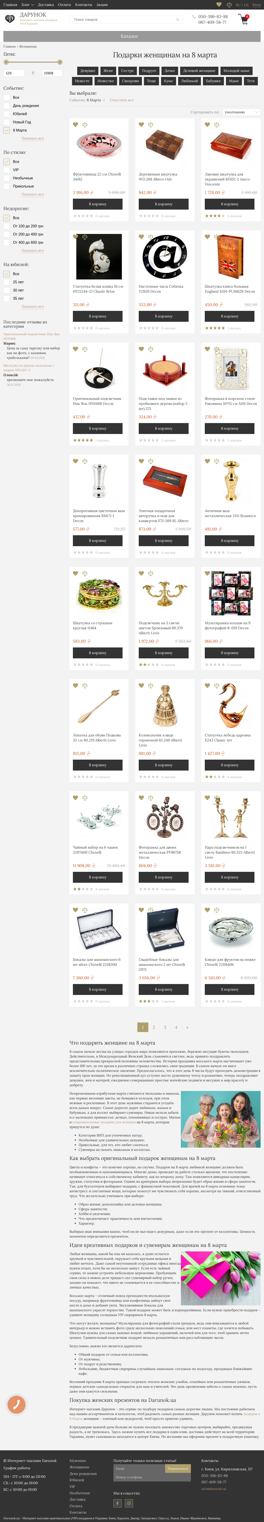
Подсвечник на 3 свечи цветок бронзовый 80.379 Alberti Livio (161, 627)
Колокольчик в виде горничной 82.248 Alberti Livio (160, 739)
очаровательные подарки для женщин (104, 1121)
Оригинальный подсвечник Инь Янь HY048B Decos (97, 400)
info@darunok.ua (213, 1488)
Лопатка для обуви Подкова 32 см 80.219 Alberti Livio (97, 736)
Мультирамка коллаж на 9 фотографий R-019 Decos (227, 624)
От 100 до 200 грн (28, 225)
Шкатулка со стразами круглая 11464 (92, 624)
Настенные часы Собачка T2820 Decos (161, 288)
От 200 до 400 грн (28, 233)
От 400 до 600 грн (28, 242)
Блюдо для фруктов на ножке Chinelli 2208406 (230, 961)
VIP (16, 169)
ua (246, 5)
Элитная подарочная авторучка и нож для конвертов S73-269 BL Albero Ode (163, 515)
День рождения (26, 105)
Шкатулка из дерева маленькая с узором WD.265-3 (28, 367)
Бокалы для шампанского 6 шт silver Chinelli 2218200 (96, 961)
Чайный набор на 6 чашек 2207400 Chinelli (95, 849)
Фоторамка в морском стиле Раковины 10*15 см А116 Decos (231, 400)
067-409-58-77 (209, 21)
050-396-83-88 (207, 16)
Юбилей (20, 113)
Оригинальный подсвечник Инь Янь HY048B (31, 335)
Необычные (23, 177)
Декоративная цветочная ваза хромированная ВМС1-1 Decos (99, 514)
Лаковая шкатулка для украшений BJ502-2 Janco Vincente (227, 178)
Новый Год (22, 121)
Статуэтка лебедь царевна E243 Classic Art (228, 736)
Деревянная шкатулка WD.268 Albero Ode (158, 175)
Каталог (129, 35)
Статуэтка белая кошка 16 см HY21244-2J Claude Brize (98, 288)
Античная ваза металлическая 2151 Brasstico (230, 512)
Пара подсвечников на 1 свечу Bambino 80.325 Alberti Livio (230, 851)
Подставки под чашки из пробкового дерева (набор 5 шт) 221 (163, 402)
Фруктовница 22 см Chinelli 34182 (97, 175)
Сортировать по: (205, 111)
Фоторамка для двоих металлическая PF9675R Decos (160, 851)
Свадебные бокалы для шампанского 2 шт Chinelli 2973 (162, 963)
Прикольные (23, 185)
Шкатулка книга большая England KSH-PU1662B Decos (230, 288)
